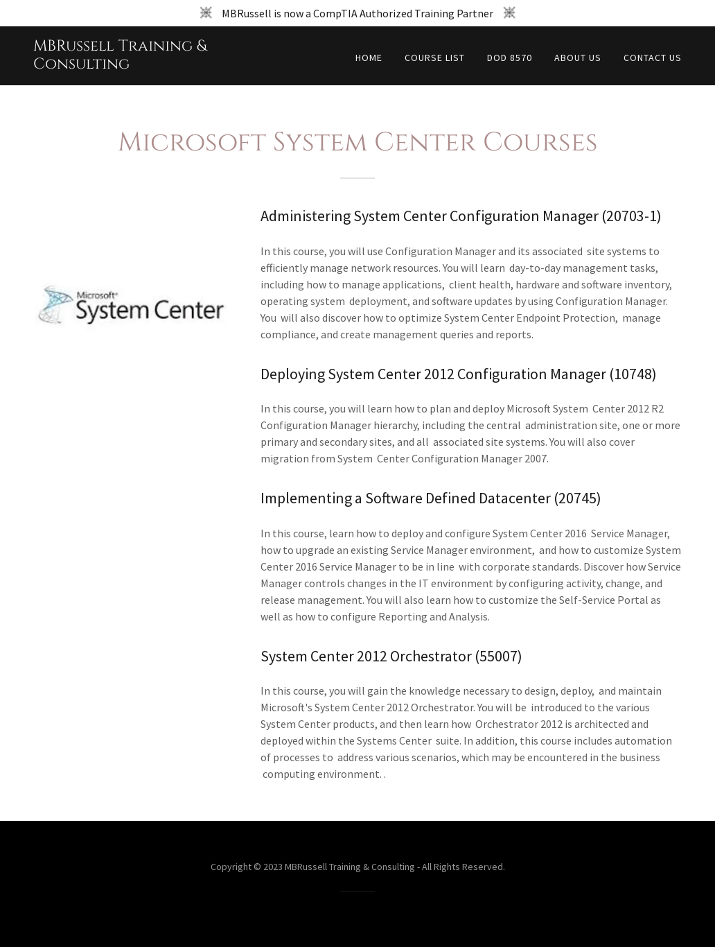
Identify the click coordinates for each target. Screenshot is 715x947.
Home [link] (368, 57)
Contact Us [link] (653, 57)
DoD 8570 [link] (509, 57)
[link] (147, 64)
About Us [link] (577, 57)
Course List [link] (435, 57)
